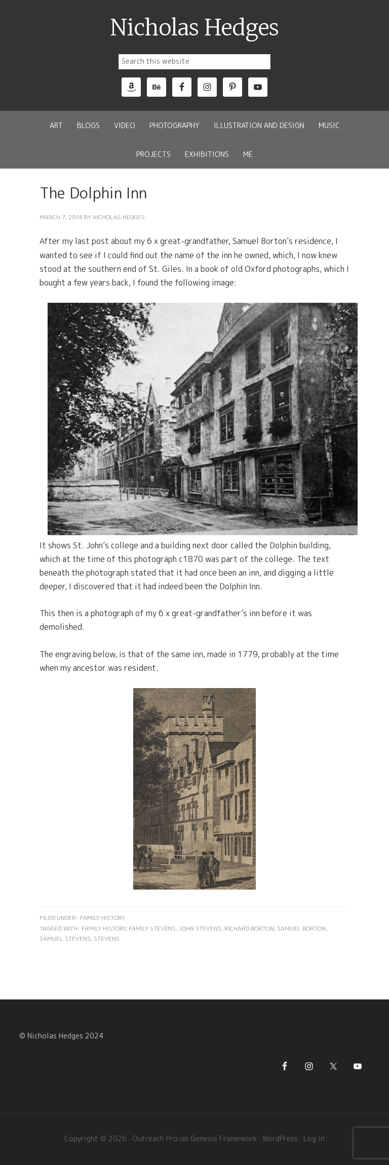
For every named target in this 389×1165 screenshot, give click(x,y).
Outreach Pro (155, 1138)
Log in (314, 1138)
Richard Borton (249, 928)
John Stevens (200, 928)
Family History (102, 917)
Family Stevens (152, 928)
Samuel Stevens (65, 938)
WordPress (280, 1138)
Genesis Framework (223, 1138)
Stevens (107, 938)
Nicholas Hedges (194, 28)
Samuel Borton (301, 928)
